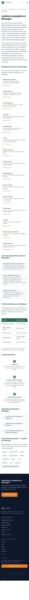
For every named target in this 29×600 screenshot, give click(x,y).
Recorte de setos (5, 529)
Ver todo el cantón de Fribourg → (10, 466)
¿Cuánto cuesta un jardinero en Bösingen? (14, 417)
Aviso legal (3, 577)
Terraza (3, 532)
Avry (19, 459)
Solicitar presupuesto (9, 494)
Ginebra (3, 541)
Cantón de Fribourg (21, 9)
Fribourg (5, 452)
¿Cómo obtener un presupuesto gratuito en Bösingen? (14, 431)
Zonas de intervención (10, 9)
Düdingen (18, 462)
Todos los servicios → (6, 534)
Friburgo (3, 549)
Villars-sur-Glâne (14, 452)
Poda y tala (4, 527)
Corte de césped (5, 522)
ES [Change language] (22, 2)
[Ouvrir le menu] (27, 2)
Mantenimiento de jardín (7, 520)
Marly (22, 452)
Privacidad (10, 577)
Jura (2, 553)
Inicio (2, 9)
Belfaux (22, 455)
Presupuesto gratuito (14, 566)
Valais (2, 546)
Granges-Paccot (13, 455)
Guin (11, 462)
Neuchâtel (3, 551)
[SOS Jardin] (9, 2)
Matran (13, 459)
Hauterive (5, 462)
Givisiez (4, 455)
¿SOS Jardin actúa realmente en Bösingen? (14, 424)
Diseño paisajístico (6, 525)
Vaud (2, 544)
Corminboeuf (6, 459)
